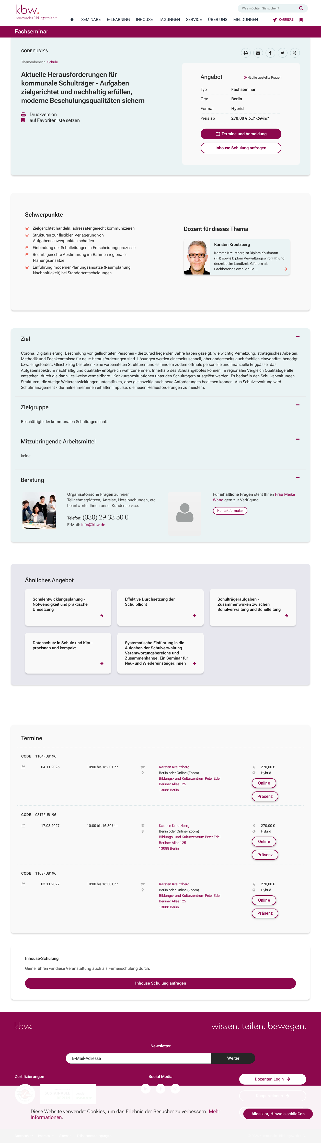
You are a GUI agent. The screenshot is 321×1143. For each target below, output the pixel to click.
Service (194, 19)
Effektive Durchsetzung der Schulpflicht (150, 602)
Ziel (25, 339)
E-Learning (118, 19)
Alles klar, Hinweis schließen (278, 1113)
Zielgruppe (35, 407)
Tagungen (169, 19)
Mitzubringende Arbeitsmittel (58, 441)
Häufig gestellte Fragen (262, 77)
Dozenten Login (272, 1079)
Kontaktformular (230, 510)
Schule (52, 62)
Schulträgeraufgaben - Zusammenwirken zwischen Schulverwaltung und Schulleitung (249, 604)
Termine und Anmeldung (241, 133)
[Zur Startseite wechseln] (72, 20)
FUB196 (40, 50)
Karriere (283, 19)
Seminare (91, 19)
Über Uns (217, 19)
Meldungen (245, 19)
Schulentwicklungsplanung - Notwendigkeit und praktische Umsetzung (60, 604)
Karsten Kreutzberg (174, 767)
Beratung (32, 480)
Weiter (233, 1058)
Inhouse (144, 19)
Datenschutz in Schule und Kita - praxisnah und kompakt (63, 645)
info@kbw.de (93, 524)
